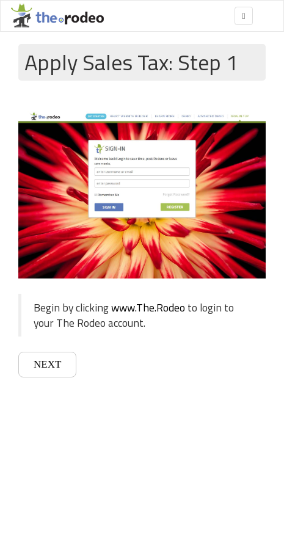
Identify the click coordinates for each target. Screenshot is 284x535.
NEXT (47, 364)
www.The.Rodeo (148, 307)
